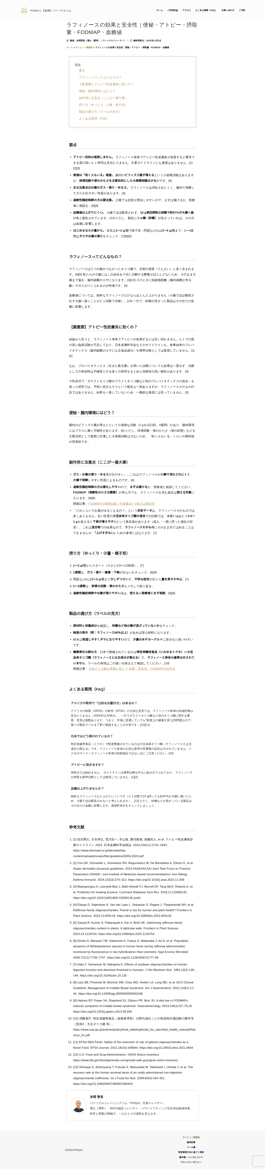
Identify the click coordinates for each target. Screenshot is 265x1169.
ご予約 (242, 10)
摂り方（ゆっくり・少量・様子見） (103, 104)
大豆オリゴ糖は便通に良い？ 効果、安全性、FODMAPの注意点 (131, 668)
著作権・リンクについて (191, 1157)
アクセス (186, 10)
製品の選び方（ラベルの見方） (100, 111)
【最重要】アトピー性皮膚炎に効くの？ (106, 84)
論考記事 (191, 1142)
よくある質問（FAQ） (206, 10)
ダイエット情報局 (191, 1137)
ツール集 (191, 1147)
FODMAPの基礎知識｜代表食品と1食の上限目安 (121, 503)
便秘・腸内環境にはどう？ (97, 91)
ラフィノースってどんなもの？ (100, 77)
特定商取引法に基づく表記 (191, 1152)
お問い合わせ (227, 10)
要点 (82, 70)
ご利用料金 (172, 10)
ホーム (159, 10)
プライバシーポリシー (191, 1162)
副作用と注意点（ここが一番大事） (103, 98)
